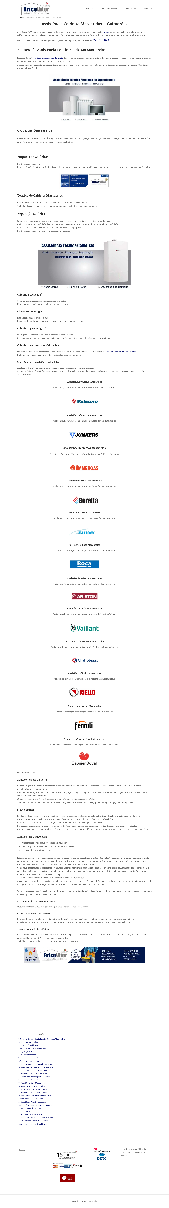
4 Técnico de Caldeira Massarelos (32, 1048)
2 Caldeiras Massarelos (28, 1042)
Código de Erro (130, 8)
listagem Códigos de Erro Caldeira (120, 352)
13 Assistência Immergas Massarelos (34, 1077)
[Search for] (32, 1150)
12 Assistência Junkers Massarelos (32, 1074)
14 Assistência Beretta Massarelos (32, 1080)
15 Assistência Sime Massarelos (31, 1083)
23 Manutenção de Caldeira (29, 1108)
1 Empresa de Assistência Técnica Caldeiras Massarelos (41, 1039)
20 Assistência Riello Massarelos (32, 1099)
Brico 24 (89, 8)
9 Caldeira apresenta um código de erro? (35, 1064)
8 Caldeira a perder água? (28, 1061)
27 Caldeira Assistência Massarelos (33, 1121)
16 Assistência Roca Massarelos (31, 1086)
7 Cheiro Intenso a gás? (28, 1058)
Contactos (147, 8)
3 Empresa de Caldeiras (28, 1045)
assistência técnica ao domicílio (49, 58)
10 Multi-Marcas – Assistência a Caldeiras (35, 1067)
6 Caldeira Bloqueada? (27, 1055)
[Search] (45, 1149)
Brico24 (21, 18)
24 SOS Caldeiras (25, 1111)
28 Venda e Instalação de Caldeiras (32, 1124)
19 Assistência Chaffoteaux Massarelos (34, 1096)
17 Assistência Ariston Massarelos (32, 1089)
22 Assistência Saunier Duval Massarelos (35, 1105)
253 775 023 (101, 40)
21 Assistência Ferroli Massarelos (32, 1102)
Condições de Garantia (109, 8)
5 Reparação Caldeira (27, 1052)
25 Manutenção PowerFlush (30, 1115)
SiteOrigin (93, 1201)
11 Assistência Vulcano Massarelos (32, 1070)
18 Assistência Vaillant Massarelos (32, 1092)
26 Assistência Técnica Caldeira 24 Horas (35, 1118)
